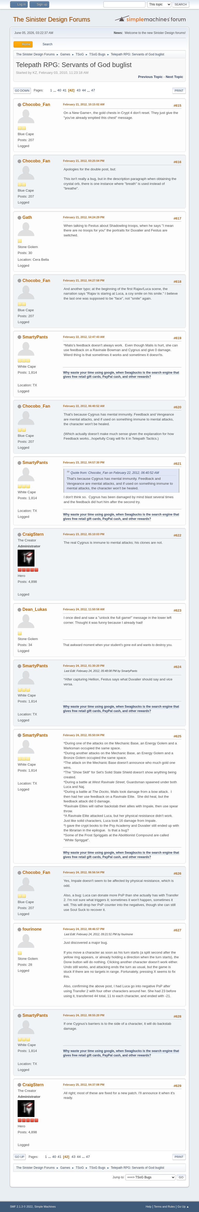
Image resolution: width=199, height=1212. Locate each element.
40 (59, 90)
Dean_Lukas (35, 609)
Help (148, 1206)
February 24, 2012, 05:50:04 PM (83, 735)
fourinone (32, 929)
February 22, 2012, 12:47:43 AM (83, 336)
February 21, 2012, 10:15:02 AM (83, 104)
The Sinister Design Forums (51, 19)
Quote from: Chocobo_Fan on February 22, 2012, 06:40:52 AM (114, 473)
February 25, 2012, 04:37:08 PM (83, 1084)
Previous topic (150, 77)
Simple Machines (45, 1206)
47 (93, 90)
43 (79, 90)
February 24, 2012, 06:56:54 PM (83, 872)
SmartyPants (35, 337)
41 (65, 90)
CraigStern (33, 534)
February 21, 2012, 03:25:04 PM (83, 160)
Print (179, 90)
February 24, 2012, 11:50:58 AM (83, 609)
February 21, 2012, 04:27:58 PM (83, 280)
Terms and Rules (164, 1206)
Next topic (174, 77)
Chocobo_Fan (36, 104)
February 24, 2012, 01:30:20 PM (83, 665)
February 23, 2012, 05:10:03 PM (83, 534)
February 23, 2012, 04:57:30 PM (83, 462)
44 (84, 90)
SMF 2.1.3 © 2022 (21, 1206)
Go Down (22, 90)
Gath (27, 217)
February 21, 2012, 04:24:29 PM (83, 217)
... (55, 90)
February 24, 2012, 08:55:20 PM (83, 1015)
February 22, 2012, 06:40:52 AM (83, 406)
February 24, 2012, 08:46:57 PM (83, 929)
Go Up (19, 1156)
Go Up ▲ (183, 1206)
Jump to (118, 1177)
